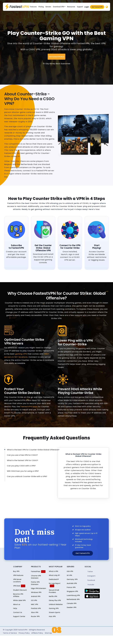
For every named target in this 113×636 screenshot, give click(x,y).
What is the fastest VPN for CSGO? (22, 460)
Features (33, 7)
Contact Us (17, 612)
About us (16, 604)
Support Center (19, 616)
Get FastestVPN (97, 7)
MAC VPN (34, 604)
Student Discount (20, 590)
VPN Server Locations (17, 580)
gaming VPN (21, 354)
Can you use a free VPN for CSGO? (22, 455)
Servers (48, 7)
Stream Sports (54, 612)
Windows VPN (36, 592)
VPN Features (18, 575)
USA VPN (70, 571)
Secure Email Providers (54, 591)
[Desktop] (107, 7)
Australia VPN (72, 583)
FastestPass (35, 571)
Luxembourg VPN (73, 595)
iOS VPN (34, 600)
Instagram (90, 576)
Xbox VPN (34, 612)
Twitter (89, 571)
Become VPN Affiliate (18, 595)
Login (86, 7)
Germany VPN (72, 579)
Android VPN (35, 596)
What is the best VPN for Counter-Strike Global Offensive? (33, 450)
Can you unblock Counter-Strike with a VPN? (27, 476)
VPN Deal (16, 586)
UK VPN (69, 575)
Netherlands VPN (73, 599)
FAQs (15, 608)
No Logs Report (54, 583)
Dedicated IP (54, 579)
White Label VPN (19, 600)
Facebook (90, 580)
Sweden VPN (71, 607)
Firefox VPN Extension (35, 583)
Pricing (41, 7)
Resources (71, 7)
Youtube (89, 584)
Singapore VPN (72, 591)
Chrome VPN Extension (36, 577)
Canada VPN (71, 603)
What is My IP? (54, 575)
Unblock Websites (56, 604)
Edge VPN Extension (38, 588)
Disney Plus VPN (55, 600)
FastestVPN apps (29, 406)
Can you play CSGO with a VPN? (21, 466)
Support (80, 7)
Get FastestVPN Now (56, 57)
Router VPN (35, 616)
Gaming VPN (54, 608)
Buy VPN (16, 571)
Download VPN (58, 7)
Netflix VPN (53, 596)
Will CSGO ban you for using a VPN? (23, 471)
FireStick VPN (36, 608)
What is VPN (53, 571)
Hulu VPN (52, 616)
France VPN (71, 587)
